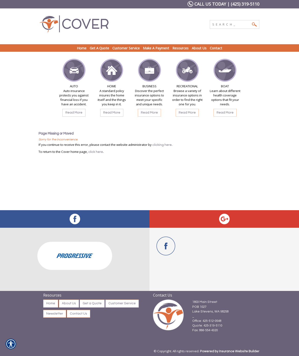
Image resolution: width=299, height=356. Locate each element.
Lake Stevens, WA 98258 (210, 311)
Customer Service (122, 303)
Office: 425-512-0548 (206, 321)
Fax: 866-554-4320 (205, 330)
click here (95, 152)
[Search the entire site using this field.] (231, 24)
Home (50, 303)
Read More (73, 112)
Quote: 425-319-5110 (207, 325)
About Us (69, 303)
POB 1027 (199, 306)
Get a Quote (92, 303)
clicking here (162, 145)
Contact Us (78, 313)
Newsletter (54, 313)
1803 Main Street (204, 302)
